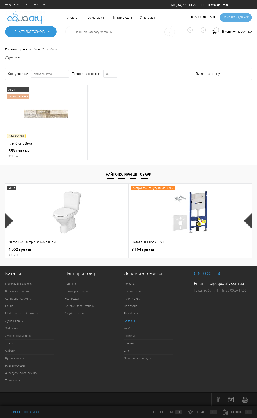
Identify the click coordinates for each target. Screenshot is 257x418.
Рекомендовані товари (79, 306)
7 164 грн (102, 249)
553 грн (46, 153)
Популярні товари (76, 291)
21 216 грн (186, 249)
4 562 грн (46, 252)
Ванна (9, 306)
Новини (129, 343)
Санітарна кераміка (18, 298)
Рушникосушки (15, 365)
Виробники (131, 313)
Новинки (70, 283)
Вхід (8, 4)
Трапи (9, 343)
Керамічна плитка (17, 291)
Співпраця (147, 17)
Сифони (10, 350)
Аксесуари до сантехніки (21, 373)
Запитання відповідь (137, 358)
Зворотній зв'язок (23, 412)
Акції (127, 328)
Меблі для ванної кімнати (21, 313)
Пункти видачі (122, 17)
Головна (71, 17)
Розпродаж (72, 298)
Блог (127, 350)
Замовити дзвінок (235, 17)
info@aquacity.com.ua (224, 283)
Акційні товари (74, 313)
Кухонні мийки (14, 358)
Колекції (129, 321)
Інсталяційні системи (18, 283)
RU (36, 4)
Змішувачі (12, 328)
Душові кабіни (14, 321)
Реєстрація (21, 4)
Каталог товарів (31, 32)
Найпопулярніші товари (128, 174)
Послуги (129, 335)
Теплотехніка (13, 380)
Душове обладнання (18, 335)
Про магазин (94, 17)
